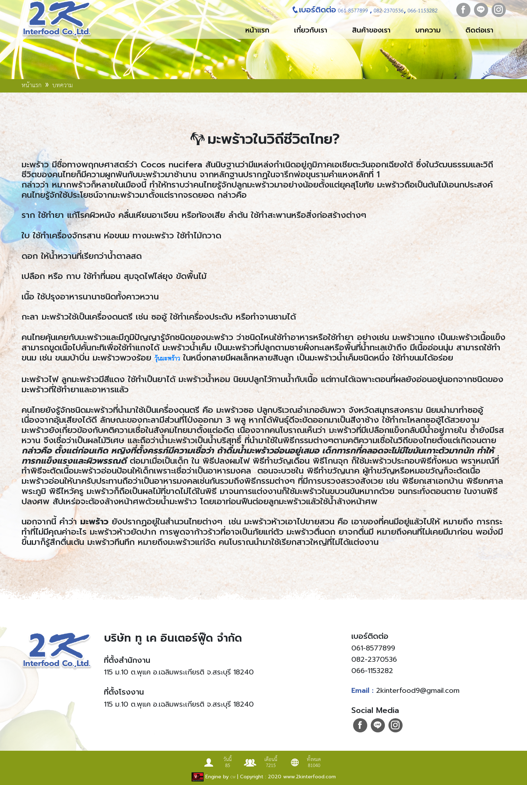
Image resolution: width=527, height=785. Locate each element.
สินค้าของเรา (371, 30)
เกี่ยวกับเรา (310, 30)
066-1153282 (422, 11)
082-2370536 (388, 11)
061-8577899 (353, 11)
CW (232, 777)
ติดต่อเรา (479, 30)
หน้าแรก (257, 30)
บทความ (428, 30)
